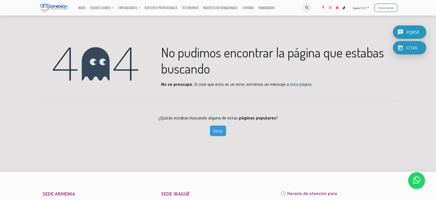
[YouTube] (337, 8)
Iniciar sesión (386, 8)
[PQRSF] (409, 31)
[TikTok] (344, 8)
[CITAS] (409, 47)
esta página (300, 84)
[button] (306, 7)
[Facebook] (323, 8)
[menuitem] (82, 7)
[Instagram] (330, 8)
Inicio (218, 131)
